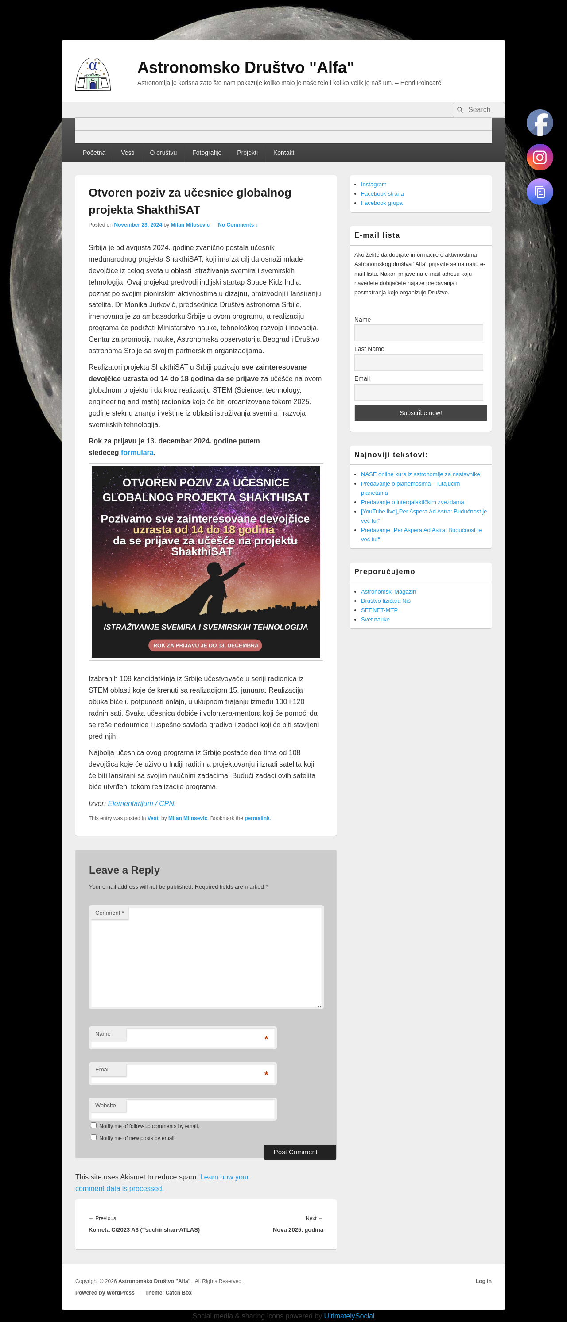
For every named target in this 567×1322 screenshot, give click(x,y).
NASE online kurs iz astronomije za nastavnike (420, 474)
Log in (484, 1281)
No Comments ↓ (238, 225)
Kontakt (283, 152)
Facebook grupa (382, 203)
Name (103, 1033)
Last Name (369, 348)
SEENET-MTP (379, 610)
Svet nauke (375, 619)
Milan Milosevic (190, 225)
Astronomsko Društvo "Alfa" (245, 67)
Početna (94, 152)
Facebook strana (382, 193)
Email (102, 1069)
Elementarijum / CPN (141, 803)
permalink (257, 818)
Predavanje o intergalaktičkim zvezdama (412, 502)
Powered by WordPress (105, 1293)
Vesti (127, 152)
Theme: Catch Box (168, 1293)
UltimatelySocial (349, 1316)
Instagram (374, 184)
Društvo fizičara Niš (386, 600)
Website (105, 1105)
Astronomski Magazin (388, 591)
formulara (137, 452)
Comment (109, 913)
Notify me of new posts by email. (137, 1138)
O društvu (163, 152)
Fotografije (206, 152)
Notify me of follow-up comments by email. (149, 1126)
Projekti (247, 152)
